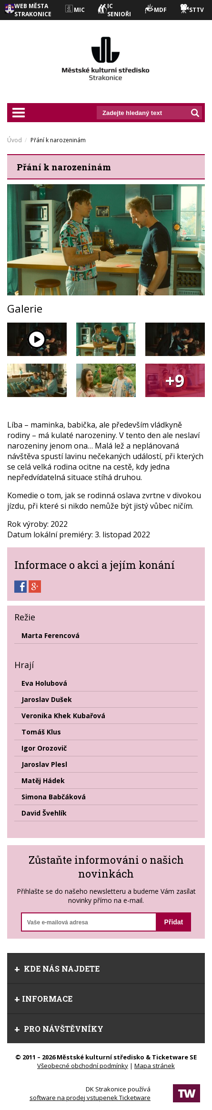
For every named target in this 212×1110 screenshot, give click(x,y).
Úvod (14, 140)
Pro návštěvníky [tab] (58, 1029)
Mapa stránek (154, 1065)
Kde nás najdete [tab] (57, 968)
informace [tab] (43, 999)
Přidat (173, 922)
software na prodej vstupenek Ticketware (90, 1097)
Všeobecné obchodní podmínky (82, 1065)
